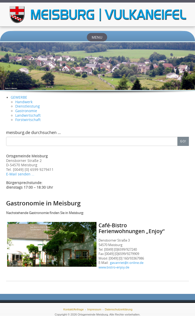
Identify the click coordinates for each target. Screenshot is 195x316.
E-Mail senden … (20, 174)
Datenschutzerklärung (119, 309)
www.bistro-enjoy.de (114, 267)
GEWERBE (19, 97)
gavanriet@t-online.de (126, 262)
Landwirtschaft (28, 115)
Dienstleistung (27, 106)
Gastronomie (26, 111)
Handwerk (23, 102)
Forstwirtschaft (28, 119)
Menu (97, 37)
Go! (183, 141)
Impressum (94, 309)
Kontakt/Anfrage (73, 309)
